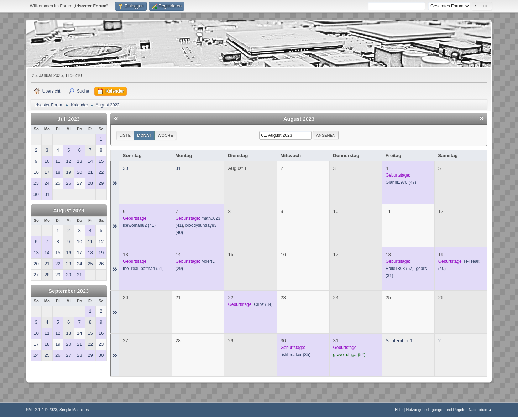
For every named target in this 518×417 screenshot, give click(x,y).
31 (178, 168)
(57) (400, 268)
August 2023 (68, 210)
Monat (144, 135)
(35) (295, 354)
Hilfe (399, 409)
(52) (349, 354)
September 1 (399, 340)
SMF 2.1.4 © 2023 (41, 409)
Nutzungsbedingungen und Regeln (435, 409)
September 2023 (69, 291)
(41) (139, 225)
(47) (401, 182)
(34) (263, 304)
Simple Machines (74, 409)
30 (125, 168)
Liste (125, 135)
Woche (165, 135)
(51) (143, 268)
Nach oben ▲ (480, 409)
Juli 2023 (69, 119)
